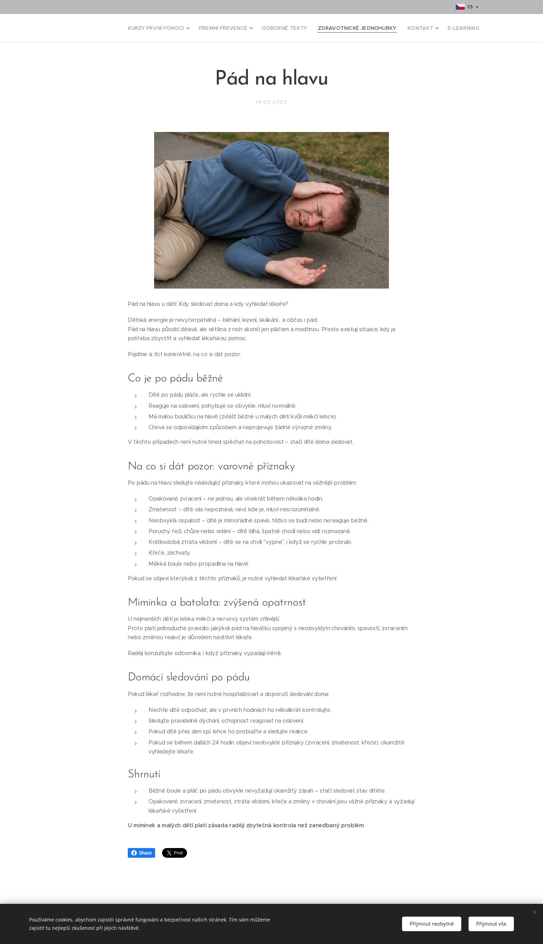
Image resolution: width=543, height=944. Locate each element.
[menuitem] (183, 28)
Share (141, 853)
